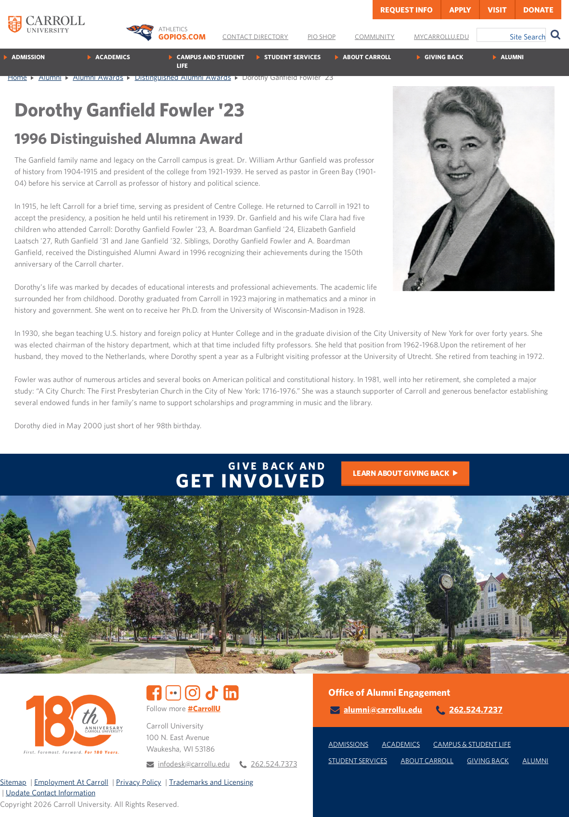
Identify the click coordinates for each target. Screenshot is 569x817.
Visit (497, 9)
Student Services (292, 57)
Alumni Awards (98, 77)
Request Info (406, 9)
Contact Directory (255, 36)
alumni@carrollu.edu (383, 709)
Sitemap (13, 782)
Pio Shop (322, 36)
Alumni (512, 57)
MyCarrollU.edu (441, 36)
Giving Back (444, 57)
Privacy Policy (138, 782)
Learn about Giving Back (401, 473)
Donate (538, 9)
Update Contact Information (50, 792)
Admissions (348, 744)
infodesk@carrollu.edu (194, 763)
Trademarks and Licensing (211, 782)
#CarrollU (204, 708)
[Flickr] (173, 691)
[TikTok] (212, 691)
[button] (551, 799)
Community (375, 36)
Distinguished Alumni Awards (183, 77)
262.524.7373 (274, 763)
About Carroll (367, 57)
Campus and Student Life (211, 61)
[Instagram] (192, 691)
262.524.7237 (476, 709)
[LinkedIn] (231, 691)
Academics (112, 57)
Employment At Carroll (71, 782)
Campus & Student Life (472, 744)
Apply (460, 9)
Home (17, 77)
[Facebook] (154, 691)
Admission (28, 57)
